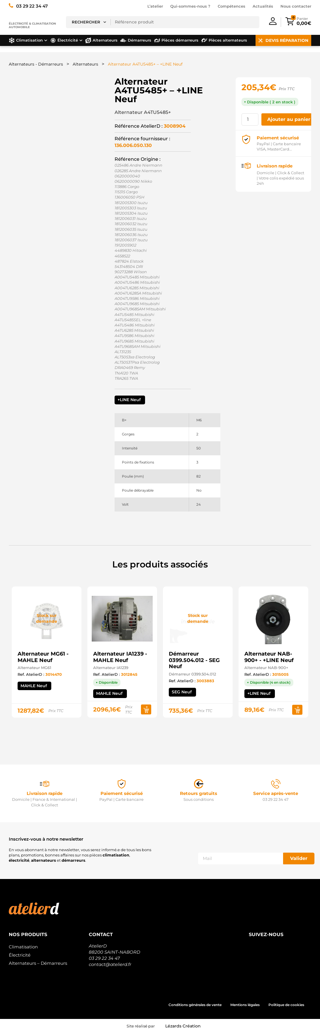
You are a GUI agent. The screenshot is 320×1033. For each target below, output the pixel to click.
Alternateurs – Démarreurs (38, 963)
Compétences (231, 6)
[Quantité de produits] (249, 119)
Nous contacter (295, 6)
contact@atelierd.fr (110, 964)
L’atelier (155, 6)
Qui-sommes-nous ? (190, 6)
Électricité (19, 955)
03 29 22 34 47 (104, 958)
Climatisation (23, 947)
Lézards (183, 1026)
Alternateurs (85, 64)
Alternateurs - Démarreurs (36, 64)
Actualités (263, 6)
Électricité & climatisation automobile (32, 25)
